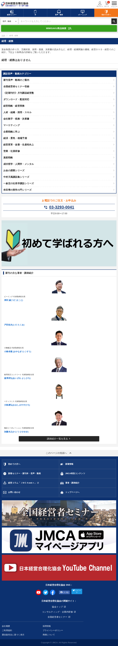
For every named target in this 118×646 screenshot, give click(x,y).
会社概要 (6, 626)
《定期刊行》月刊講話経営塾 (18, 93)
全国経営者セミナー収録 (16, 86)
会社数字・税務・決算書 (16, 118)
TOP (3, 35)
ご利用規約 (7, 630)
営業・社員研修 (11, 151)
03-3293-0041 (59, 207)
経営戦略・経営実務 (14, 105)
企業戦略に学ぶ (11, 131)
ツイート (77, 591)
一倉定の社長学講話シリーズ (18, 183)
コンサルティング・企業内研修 (57, 612)
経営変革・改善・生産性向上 (18, 144)
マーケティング (11, 125)
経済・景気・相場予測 (15, 138)
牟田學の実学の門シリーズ (17, 190)
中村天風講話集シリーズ (16, 177)
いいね (64, 592)
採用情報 (47, 626)
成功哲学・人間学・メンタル (18, 164)
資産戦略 (8, 157)
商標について (49, 635)
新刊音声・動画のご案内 (16, 80)
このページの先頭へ (59, 453)
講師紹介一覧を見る (59, 438)
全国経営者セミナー (57, 617)
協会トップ (57, 607)
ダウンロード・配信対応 (16, 99)
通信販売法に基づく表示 (13, 635)
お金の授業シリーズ (14, 170)
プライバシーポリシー (53, 630)
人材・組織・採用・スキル (17, 112)
